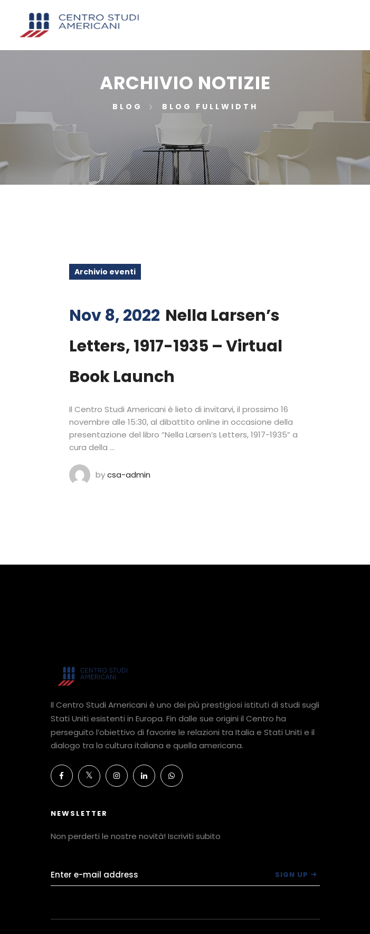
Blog (127, 106)
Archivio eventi (105, 271)
